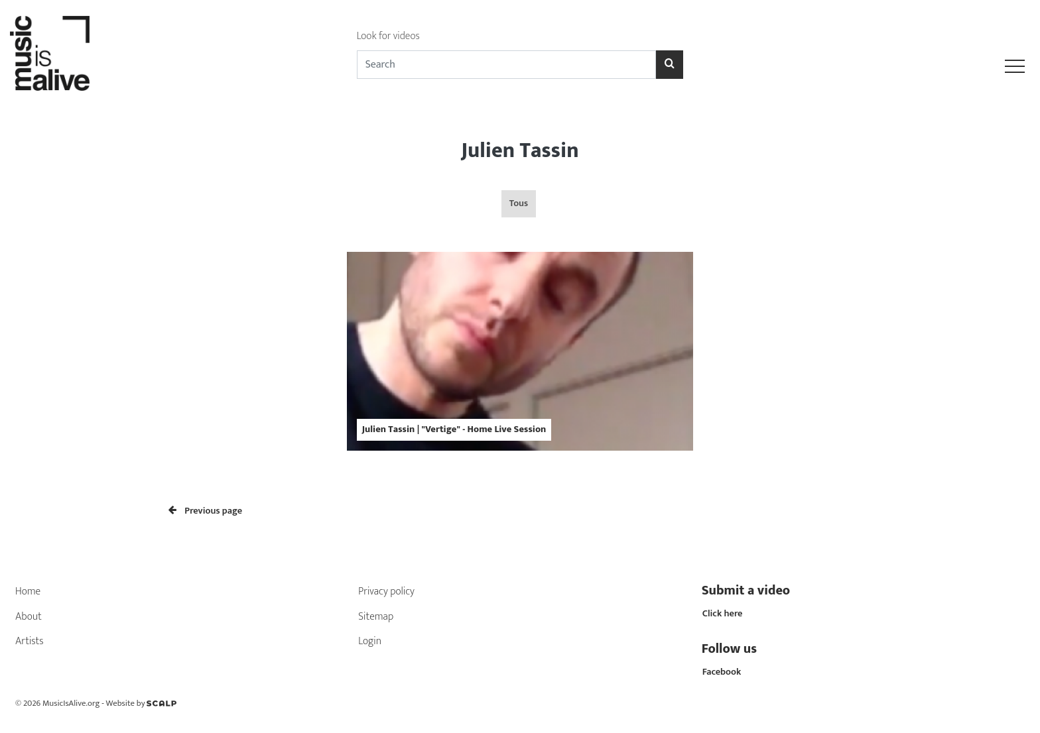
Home (27, 591)
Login (369, 641)
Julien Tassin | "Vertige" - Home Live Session (454, 429)
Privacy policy (386, 591)
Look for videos (388, 36)
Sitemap (375, 617)
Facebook (722, 672)
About (28, 617)
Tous (518, 203)
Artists (29, 641)
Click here (722, 614)
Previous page (205, 511)
